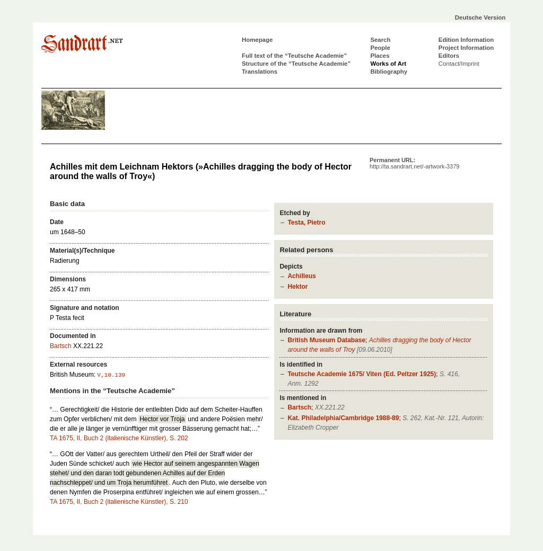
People (380, 48)
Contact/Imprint (459, 63)
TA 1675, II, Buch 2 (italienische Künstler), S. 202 (119, 438)
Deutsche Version (480, 17)
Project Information (466, 48)
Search (380, 40)
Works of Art (388, 63)
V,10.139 (111, 375)
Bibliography (388, 71)
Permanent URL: (414, 163)
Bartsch (299, 407)
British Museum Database (326, 340)
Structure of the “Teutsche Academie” (296, 63)
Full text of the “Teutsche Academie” (294, 55)
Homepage (257, 40)
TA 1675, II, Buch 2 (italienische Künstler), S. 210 (119, 501)
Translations (259, 71)
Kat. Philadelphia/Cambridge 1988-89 (343, 418)
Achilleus (301, 276)
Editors (449, 55)
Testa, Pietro (306, 222)
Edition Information (466, 40)
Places (379, 55)
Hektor (297, 286)
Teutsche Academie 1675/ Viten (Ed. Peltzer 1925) (361, 374)
